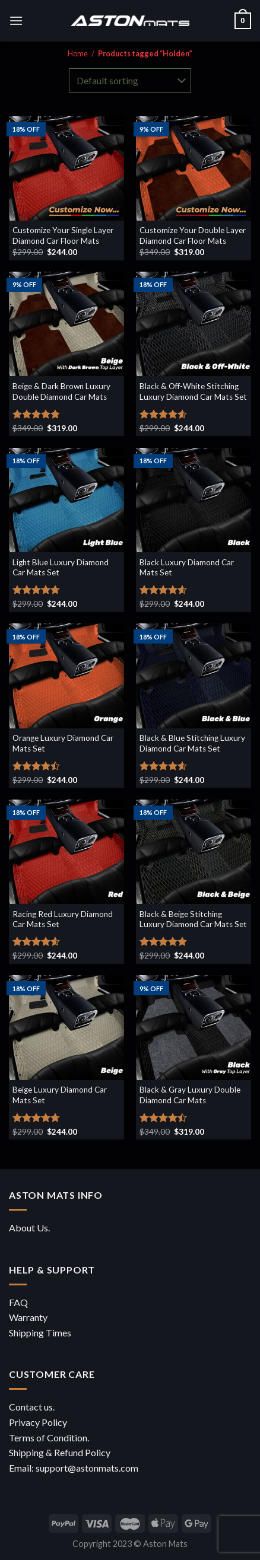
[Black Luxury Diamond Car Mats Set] (193, 500)
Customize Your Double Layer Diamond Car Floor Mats (192, 235)
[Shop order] (130, 80)
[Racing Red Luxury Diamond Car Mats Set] (66, 852)
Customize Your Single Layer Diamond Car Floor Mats (62, 235)
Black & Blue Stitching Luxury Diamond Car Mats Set (192, 743)
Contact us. (32, 1406)
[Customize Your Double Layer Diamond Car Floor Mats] (193, 168)
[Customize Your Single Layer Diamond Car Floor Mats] (66, 168)
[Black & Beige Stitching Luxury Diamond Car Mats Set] (193, 852)
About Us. (29, 1227)
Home (78, 53)
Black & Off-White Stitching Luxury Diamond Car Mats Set (193, 391)
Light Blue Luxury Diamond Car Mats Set (60, 568)
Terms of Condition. (49, 1437)
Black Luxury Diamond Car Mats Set (186, 568)
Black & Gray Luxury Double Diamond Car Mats (189, 1095)
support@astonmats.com (87, 1467)
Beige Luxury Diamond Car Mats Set (59, 1095)
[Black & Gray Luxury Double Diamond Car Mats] (193, 1027)
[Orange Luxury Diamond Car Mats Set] (66, 675)
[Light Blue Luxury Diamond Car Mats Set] (66, 500)
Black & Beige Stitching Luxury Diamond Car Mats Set (193, 919)
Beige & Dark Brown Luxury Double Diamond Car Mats (61, 391)
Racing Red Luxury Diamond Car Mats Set (62, 919)
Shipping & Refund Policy (59, 1452)
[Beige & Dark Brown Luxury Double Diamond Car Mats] (66, 324)
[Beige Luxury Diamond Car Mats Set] (66, 1027)
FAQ (18, 1302)
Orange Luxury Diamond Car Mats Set (62, 743)
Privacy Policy (38, 1422)
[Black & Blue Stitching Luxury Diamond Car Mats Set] (193, 675)
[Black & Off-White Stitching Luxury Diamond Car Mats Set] (193, 324)
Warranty (28, 1317)
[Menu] (16, 20)
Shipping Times (40, 1332)
